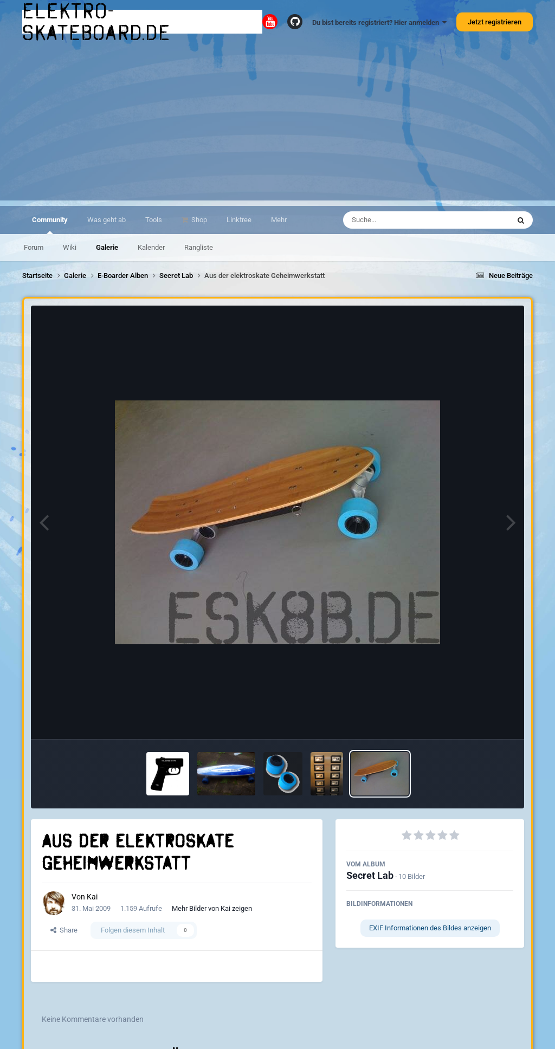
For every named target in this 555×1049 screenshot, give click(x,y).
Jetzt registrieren (494, 22)
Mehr (279, 220)
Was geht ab (106, 220)
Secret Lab (369, 875)
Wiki (69, 247)
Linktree (239, 220)
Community (50, 225)
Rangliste (198, 247)
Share (64, 930)
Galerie (107, 247)
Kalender (151, 247)
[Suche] (405, 220)
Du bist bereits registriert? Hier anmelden (379, 22)
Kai (92, 896)
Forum (33, 247)
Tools (153, 220)
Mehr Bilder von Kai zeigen (212, 908)
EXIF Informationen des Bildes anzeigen (430, 928)
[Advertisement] (277, 124)
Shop (198, 220)
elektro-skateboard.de (96, 22)
